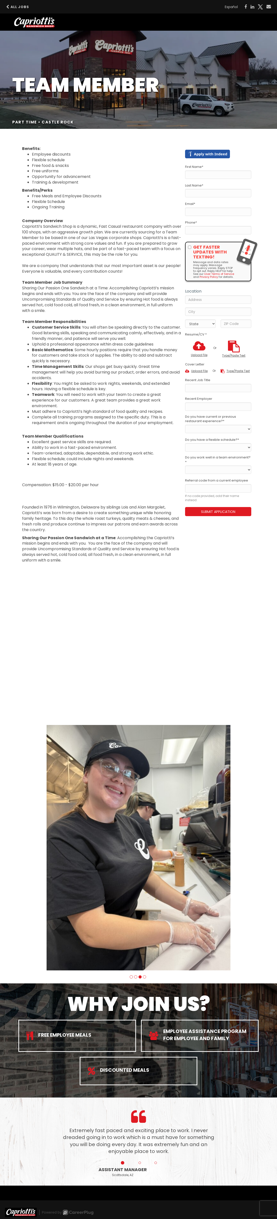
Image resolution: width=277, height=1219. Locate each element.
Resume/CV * (196, 334)
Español (231, 6)
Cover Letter (194, 364)
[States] (200, 324)
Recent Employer (198, 399)
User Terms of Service (219, 274)
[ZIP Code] (236, 324)
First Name (194, 167)
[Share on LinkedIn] (252, 7)
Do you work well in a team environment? (218, 459)
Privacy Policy (209, 277)
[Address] (218, 299)
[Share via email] (268, 6)
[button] (131, 976)
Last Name (194, 185)
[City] (218, 312)
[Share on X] (260, 6)
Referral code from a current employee (216, 480)
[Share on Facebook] (245, 7)
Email (190, 204)
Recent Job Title (197, 380)
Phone (191, 222)
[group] (138, 847)
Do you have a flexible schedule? (212, 440)
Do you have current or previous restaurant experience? (210, 419)
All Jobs (17, 6)
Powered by (67, 1212)
